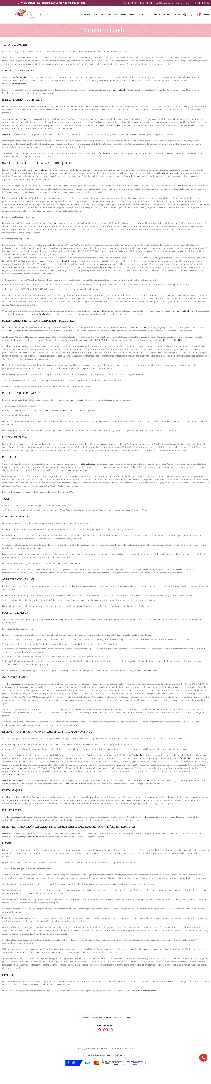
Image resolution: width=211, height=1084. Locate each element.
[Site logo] (32, 14)
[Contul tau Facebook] (6, 3)
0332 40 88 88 (145, 3)
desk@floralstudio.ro (163, 3)
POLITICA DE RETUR (172, 340)
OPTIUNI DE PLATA (109, 421)
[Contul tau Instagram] (10, 3)
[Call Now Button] (203, 1058)
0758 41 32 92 (130, 3)
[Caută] (185, 15)
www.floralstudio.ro (20, 77)
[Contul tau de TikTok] (13, 3)
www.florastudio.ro (64, 430)
